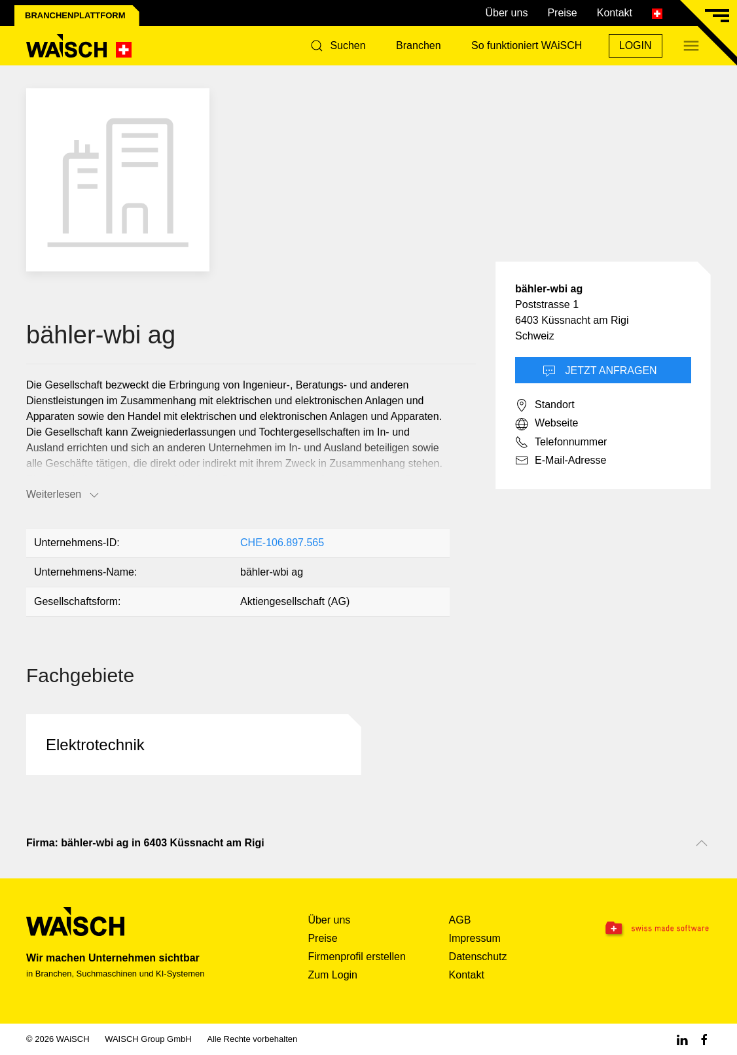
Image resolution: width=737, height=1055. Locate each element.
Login (635, 45)
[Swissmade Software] (650, 929)
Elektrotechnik (95, 744)
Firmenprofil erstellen (356, 956)
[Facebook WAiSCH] (704, 1039)
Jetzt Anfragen (600, 371)
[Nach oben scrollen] (701, 843)
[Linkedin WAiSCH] (682, 1039)
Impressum (475, 938)
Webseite (546, 423)
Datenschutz (478, 956)
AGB (460, 919)
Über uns (506, 12)
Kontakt (614, 12)
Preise (562, 12)
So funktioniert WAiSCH (526, 45)
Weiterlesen (63, 495)
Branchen (418, 45)
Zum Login (332, 974)
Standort (544, 405)
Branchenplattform (75, 15)
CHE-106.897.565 (282, 542)
